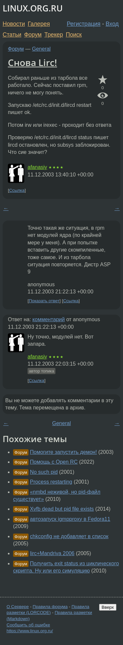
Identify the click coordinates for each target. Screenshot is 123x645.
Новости (14, 24)
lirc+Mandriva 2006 (52, 553)
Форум (32, 34)
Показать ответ (44, 300)
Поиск (74, 34)
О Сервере (18, 606)
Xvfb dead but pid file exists (62, 509)
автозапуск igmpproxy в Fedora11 (70, 519)
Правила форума (50, 606)
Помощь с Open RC (53, 462)
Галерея (39, 24)
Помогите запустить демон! (63, 452)
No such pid (44, 472)
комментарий (48, 319)
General (41, 49)
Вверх (108, 607)
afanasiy (37, 167)
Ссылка (17, 190)
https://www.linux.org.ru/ (30, 630)
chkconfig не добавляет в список (69, 536)
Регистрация (84, 24)
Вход (112, 24)
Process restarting (51, 482)
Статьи (12, 34)
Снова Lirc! (32, 62)
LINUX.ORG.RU (33, 8)
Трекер (53, 34)
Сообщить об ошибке (28, 624)
